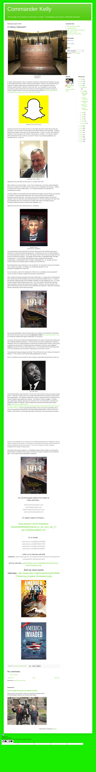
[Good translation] (4, 741)
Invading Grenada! (71, 28)
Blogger (54, 729)
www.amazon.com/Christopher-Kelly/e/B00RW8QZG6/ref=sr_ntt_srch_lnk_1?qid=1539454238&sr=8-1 (33, 527)
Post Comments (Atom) (20, 680)
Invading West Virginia (84, 102)
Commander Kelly (29, 9)
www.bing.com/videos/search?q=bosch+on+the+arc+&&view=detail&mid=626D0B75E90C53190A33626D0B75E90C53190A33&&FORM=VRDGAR (33, 406)
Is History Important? (84, 98)
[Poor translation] (10, 741)
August (83, 91)
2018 (81, 126)
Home (33, 677)
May (83, 116)
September (84, 87)
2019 (81, 85)
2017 (81, 128)
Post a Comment (14, 674)
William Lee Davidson (84, 105)
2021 (81, 81)
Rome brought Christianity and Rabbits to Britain (22, 690)
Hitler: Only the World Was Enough (75, 30)
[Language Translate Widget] (75, 50)
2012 (81, 139)
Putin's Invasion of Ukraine (73, 26)
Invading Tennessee (84, 109)
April (83, 119)
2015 (81, 132)
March (83, 121)
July (83, 112)
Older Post (57, 677)
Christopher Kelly (69, 40)
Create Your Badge (70, 43)
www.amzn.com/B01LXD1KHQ (33, 546)
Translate (76, 53)
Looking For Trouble (72, 32)
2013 (81, 137)
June (83, 114)
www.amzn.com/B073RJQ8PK (33, 549)
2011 (81, 141)
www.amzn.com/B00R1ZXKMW (33, 542)
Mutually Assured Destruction (74, 33)
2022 (81, 79)
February (84, 123)
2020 (81, 83)
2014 (81, 134)
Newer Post (11, 677)
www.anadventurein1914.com (50, 335)
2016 (81, 130)
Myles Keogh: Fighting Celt (84, 94)
